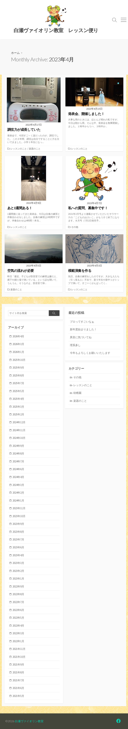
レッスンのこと (18, 148)
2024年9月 (18, 445)
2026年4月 (18, 336)
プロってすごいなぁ (82, 321)
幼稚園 (77, 393)
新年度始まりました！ (83, 329)
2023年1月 (18, 578)
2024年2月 (18, 492)
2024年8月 (18, 453)
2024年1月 (18, 500)
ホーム (15, 52)
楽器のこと (35, 148)
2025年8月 (18, 375)
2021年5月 (18, 696)
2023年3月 (18, 563)
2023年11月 (19, 508)
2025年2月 (18, 414)
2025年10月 (19, 360)
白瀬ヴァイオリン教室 (29, 721)
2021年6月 (18, 688)
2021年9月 (18, 664)
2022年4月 (18, 625)
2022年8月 (18, 594)
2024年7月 (18, 461)
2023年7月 (18, 539)
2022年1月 (18, 641)
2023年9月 (18, 524)
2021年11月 (19, 649)
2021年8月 (18, 672)
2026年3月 (18, 344)
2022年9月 (18, 586)
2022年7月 (18, 602)
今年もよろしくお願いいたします (90, 353)
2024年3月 (18, 485)
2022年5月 (18, 617)
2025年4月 (18, 398)
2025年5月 (18, 391)
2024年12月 (19, 422)
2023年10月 (19, 516)
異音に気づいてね (80, 337)
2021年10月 (19, 656)
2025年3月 (18, 406)
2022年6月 (18, 610)
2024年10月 (19, 438)
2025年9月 (18, 367)
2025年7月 (18, 383)
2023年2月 (18, 571)
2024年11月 (19, 430)
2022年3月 (18, 633)
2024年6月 (18, 469)
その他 (74, 227)
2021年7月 (18, 680)
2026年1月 (18, 352)
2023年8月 (18, 531)
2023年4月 (18, 555)
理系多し (75, 345)
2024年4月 (18, 477)
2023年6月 (18, 547)
